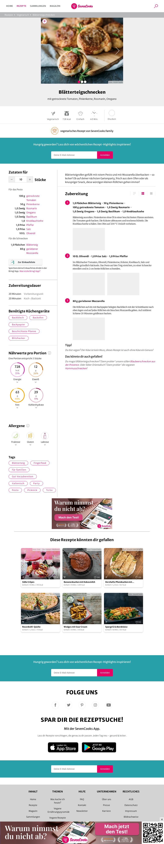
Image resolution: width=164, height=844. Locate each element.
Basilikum (31, 216)
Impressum (131, 811)
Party (36, 483)
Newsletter (82, 811)
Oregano (31, 212)
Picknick (32, 490)
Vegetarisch (23, 15)
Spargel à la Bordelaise (116, 627)
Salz (28, 229)
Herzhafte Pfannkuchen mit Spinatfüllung (118, 582)
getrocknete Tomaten (33, 198)
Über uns (106, 799)
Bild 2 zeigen (82, 82)
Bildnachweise (131, 816)
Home (9, 6)
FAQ (82, 799)
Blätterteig (32, 244)
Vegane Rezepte (57, 817)
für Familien (19, 469)
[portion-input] (21, 179)
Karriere (106, 811)
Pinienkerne (33, 204)
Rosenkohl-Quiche (31, 627)
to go (49, 490)
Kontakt (82, 805)
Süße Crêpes (28, 582)
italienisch (18, 483)
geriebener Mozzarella (32, 251)
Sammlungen (38, 6)
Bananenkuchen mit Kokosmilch (79, 582)
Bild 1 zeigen (79, 82)
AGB (131, 799)
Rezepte (21, 6)
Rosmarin (31, 208)
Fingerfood (40, 463)
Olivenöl (30, 233)
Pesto (15, 490)
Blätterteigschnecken (44, 15)
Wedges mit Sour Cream (75, 627)
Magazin (55, 6)
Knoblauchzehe (34, 220)
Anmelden (105, 155)
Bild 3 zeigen (85, 82)
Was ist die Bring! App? (29, 271)
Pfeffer (30, 225)
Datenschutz (131, 805)
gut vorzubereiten (22, 476)
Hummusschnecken (76, 368)
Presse (106, 805)
